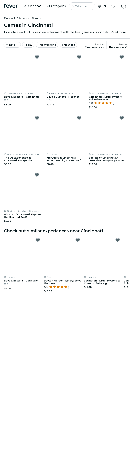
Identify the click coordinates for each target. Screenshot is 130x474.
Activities (23, 18)
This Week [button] (68, 44)
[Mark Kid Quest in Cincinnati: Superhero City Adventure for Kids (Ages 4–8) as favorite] (79, 118)
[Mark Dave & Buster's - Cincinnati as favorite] (37, 57)
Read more (118, 32)
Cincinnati (10, 18)
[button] (38, 18)
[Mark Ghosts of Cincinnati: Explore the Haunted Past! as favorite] (37, 175)
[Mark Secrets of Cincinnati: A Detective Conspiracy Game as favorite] (122, 118)
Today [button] (28, 44)
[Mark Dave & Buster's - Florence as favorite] (79, 57)
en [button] (102, 6)
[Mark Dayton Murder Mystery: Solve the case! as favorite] (77, 240)
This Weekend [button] (47, 44)
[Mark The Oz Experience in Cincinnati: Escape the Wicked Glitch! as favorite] (37, 118)
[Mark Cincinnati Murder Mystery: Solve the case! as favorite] (122, 57)
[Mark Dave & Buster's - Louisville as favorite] (38, 240)
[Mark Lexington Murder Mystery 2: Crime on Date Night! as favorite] (117, 240)
